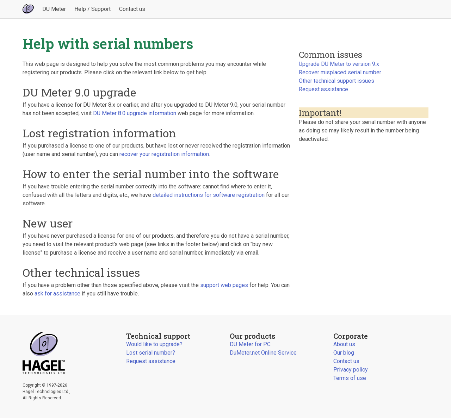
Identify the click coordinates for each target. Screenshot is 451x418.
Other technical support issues (336, 80)
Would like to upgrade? (154, 344)
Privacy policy (350, 369)
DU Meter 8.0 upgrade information (134, 113)
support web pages (224, 285)
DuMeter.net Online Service (263, 352)
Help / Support (92, 9)
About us (344, 344)
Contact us (132, 9)
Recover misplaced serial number (340, 72)
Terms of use (349, 378)
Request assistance (323, 89)
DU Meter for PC (250, 344)
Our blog (343, 352)
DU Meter (54, 9)
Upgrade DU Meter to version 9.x (339, 64)
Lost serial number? (150, 352)
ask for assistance (57, 293)
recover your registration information (164, 154)
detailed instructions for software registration (209, 195)
